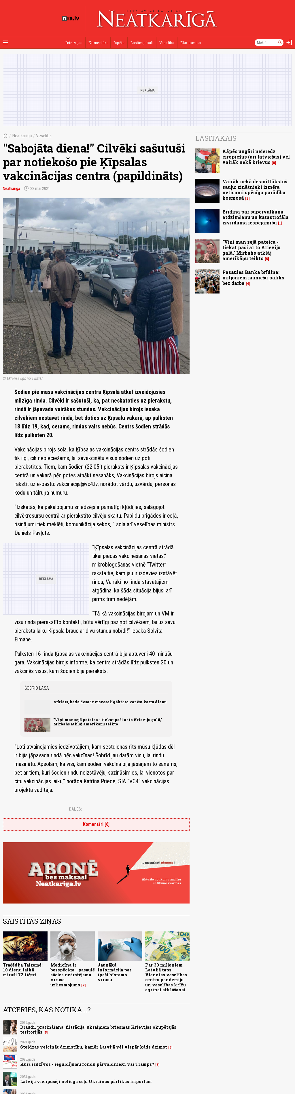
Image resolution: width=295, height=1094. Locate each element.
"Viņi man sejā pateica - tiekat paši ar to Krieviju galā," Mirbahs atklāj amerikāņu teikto (107, 721)
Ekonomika (190, 42)
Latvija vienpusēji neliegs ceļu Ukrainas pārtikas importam (86, 1081)
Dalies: (75, 809)
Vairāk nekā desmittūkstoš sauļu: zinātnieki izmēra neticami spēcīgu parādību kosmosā (254, 189)
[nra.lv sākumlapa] (70, 18)
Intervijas (73, 42)
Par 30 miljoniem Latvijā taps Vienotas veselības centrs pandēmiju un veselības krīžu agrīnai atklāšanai (166, 977)
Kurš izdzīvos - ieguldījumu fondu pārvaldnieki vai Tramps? (87, 1064)
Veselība (166, 42)
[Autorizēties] (289, 42)
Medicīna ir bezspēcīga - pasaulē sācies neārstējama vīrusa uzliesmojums (72, 975)
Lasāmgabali (142, 42)
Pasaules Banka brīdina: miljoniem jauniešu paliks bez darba (253, 277)
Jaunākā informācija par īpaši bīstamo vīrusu (114, 972)
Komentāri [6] (96, 824)
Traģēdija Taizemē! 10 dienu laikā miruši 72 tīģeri (23, 970)
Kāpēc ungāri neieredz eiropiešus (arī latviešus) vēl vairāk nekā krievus (256, 156)
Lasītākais (216, 138)
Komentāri (97, 42)
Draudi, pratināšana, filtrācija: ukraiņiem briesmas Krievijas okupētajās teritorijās (98, 1029)
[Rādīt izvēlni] (6, 42)
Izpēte (119, 42)
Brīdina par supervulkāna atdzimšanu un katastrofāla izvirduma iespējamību (255, 217)
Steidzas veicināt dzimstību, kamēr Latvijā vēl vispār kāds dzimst (93, 1047)
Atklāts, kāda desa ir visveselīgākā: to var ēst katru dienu (110, 702)
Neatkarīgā (22, 135)
